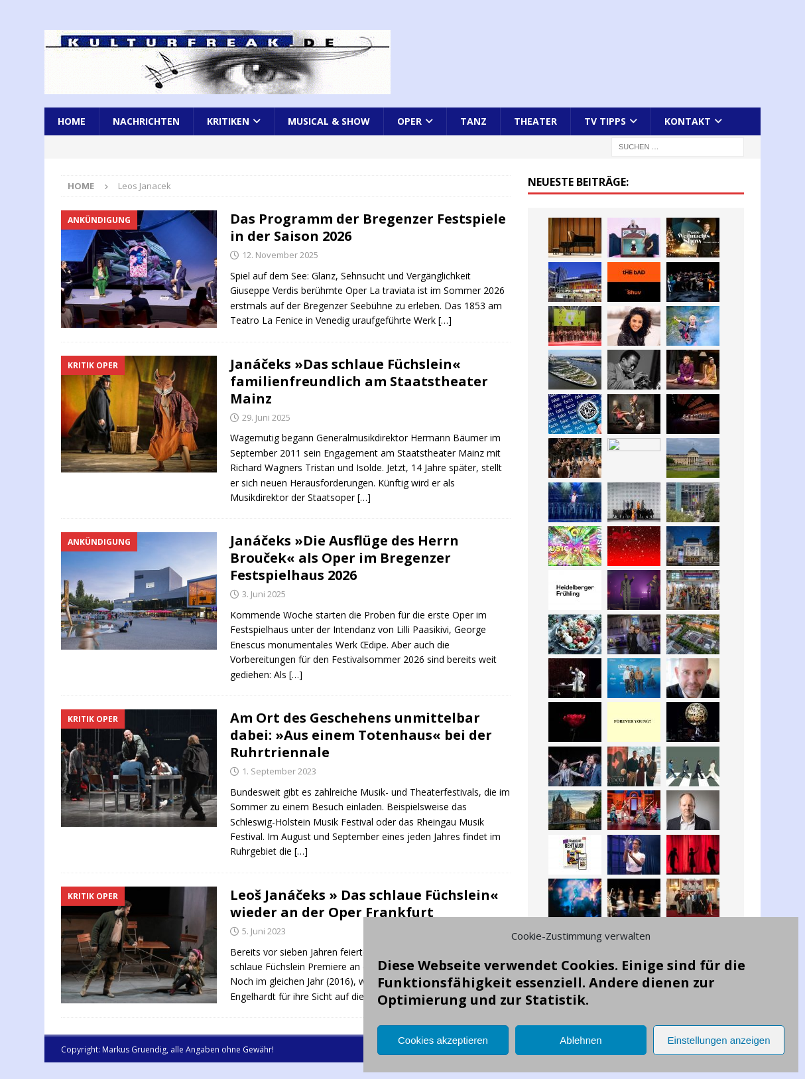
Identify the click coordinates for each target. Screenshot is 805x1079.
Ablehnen (580, 1040)
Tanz (473, 121)
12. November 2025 (280, 255)
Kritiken (228, 121)
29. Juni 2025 (266, 417)
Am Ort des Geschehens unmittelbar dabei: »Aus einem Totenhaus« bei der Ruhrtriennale (361, 735)
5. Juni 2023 (264, 931)
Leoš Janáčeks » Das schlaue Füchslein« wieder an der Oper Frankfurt (364, 903)
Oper (409, 121)
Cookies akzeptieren (443, 1040)
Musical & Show (329, 121)
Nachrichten (146, 121)
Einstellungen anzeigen (718, 1040)
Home (72, 121)
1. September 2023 (279, 771)
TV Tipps (605, 121)
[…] (445, 320)
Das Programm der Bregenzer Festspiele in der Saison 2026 (368, 227)
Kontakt (687, 121)
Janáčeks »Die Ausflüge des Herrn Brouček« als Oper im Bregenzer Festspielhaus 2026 (344, 558)
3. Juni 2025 (264, 594)
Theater (535, 121)
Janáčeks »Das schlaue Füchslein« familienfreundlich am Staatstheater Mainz (359, 381)
